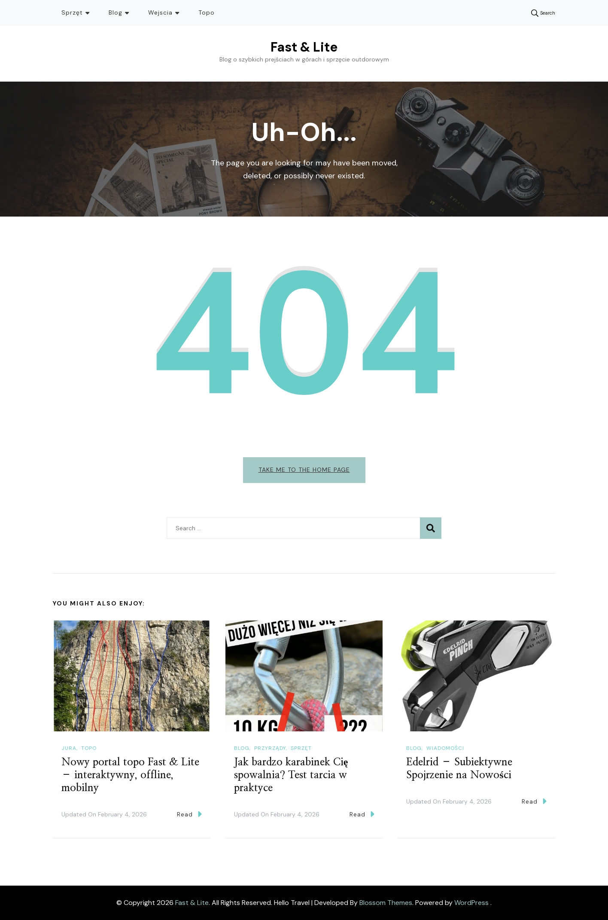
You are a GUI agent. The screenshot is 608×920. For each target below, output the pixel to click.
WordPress (471, 902)
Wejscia (160, 12)
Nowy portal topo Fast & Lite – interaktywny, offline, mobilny (130, 775)
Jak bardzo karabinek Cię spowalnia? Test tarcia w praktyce (291, 775)
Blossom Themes (385, 902)
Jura (68, 748)
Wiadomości (445, 748)
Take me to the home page (304, 470)
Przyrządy (270, 748)
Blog (115, 12)
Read (189, 814)
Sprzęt (72, 12)
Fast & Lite (304, 47)
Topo (206, 12)
